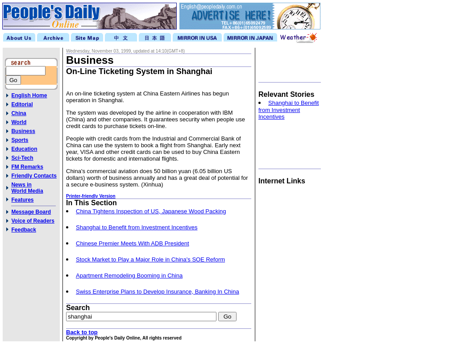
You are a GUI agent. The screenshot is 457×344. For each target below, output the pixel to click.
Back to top (82, 332)
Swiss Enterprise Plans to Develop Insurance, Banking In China (157, 291)
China (18, 113)
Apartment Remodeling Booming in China (129, 275)
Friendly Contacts (33, 176)
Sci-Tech (22, 158)
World (18, 122)
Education (24, 149)
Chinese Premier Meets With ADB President (132, 243)
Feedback (23, 230)
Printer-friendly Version (91, 196)
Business (23, 131)
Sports (19, 140)
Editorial (22, 104)
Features (22, 200)
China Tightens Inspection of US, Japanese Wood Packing (151, 211)
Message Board (31, 212)
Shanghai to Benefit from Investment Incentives (136, 227)
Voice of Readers (32, 221)
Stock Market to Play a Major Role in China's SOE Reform (150, 259)
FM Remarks (27, 167)
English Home (29, 95)
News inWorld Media (27, 188)
